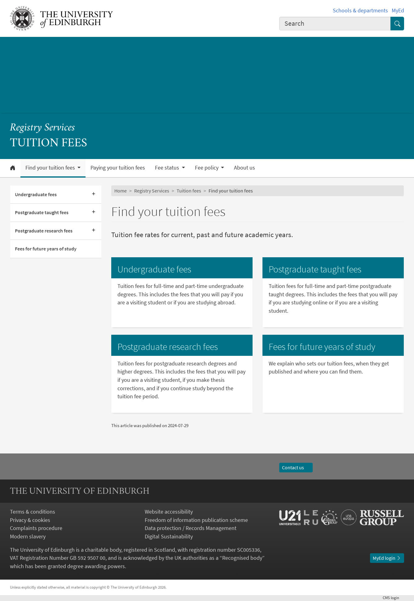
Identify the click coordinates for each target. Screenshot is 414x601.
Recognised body (242, 558)
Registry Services (42, 128)
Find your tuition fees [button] (50, 167)
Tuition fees (189, 191)
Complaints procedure (36, 528)
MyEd (398, 10)
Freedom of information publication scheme (196, 520)
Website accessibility (169, 511)
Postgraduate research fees (44, 231)
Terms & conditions (32, 511)
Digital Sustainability (169, 536)
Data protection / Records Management (190, 528)
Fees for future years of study (46, 249)
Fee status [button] (167, 167)
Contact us (296, 468)
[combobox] (335, 24)
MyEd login (387, 558)
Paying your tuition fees (117, 167)
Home (120, 191)
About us (244, 167)
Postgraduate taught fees (41, 212)
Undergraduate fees (36, 194)
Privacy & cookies (30, 520)
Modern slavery (28, 536)
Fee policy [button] (207, 167)
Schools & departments (360, 10)
